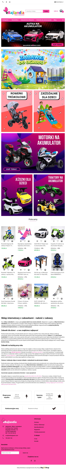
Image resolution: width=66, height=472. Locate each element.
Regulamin (37, 429)
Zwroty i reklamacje (39, 424)
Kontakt (36, 441)
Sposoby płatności (39, 427)
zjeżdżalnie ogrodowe (37, 352)
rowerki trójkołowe (10, 355)
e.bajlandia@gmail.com (11, 435)
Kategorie (5, 20)
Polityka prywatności (39, 432)
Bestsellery (15, 20)
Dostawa (36, 422)
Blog (55, 20)
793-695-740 (8, 438)
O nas (35, 438)
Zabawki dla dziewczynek (43, 20)
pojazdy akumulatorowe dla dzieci (33, 376)
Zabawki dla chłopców (27, 20)
